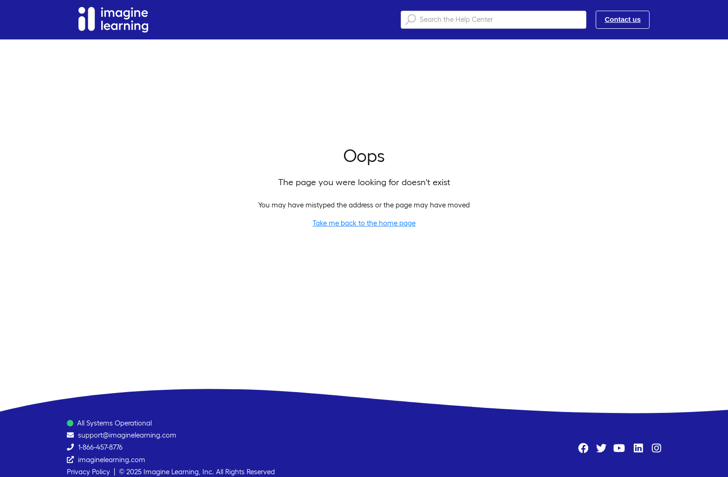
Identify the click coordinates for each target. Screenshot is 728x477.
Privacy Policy (88, 472)
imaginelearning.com (111, 460)
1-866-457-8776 (100, 447)
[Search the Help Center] (493, 20)
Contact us (622, 19)
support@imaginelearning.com (127, 435)
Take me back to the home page (364, 223)
